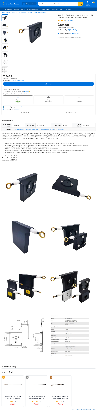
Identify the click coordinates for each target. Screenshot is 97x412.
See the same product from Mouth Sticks (83, 409)
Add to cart (48, 84)
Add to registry (71, 112)
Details (17, 109)
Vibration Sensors (59, 129)
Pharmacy (55, 9)
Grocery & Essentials (32, 9)
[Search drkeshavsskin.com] (58, 4)
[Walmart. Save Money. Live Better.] (11, 4)
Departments (7, 9)
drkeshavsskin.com (75, 33)
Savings (23, 9)
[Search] (80, 4)
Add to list (25, 112)
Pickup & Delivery (45, 9)
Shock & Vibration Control (39, 12)
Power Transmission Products (24, 12)
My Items (68, 9)
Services (16, 9)
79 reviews (70, 20)
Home (3, 12)
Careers (62, 9)
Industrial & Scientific (11, 12)
